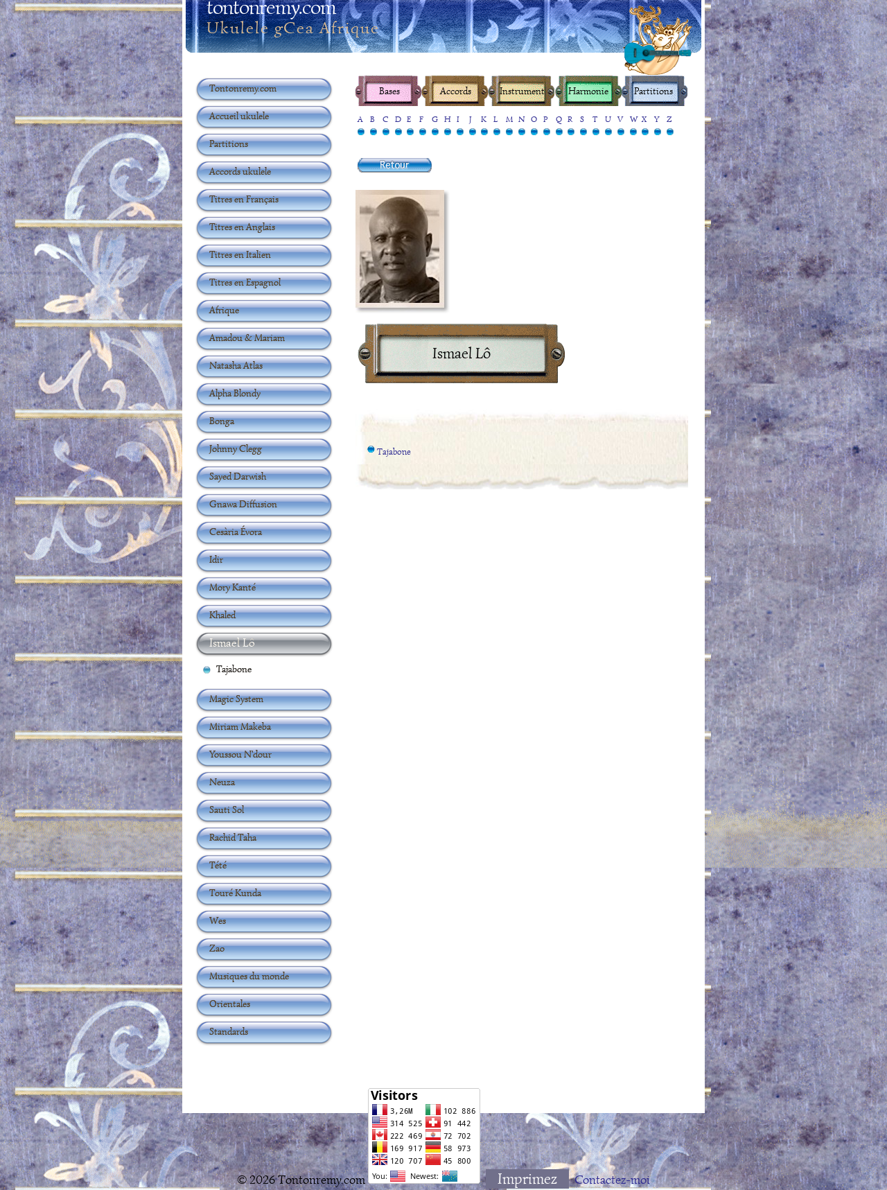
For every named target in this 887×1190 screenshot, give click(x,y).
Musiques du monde (249, 976)
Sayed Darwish (237, 476)
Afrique (224, 310)
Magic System (236, 698)
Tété (218, 865)
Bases (389, 91)
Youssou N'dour (240, 754)
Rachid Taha (232, 837)
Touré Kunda (235, 892)
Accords (455, 91)
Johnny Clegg (235, 448)
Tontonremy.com (242, 88)
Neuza (222, 782)
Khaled (222, 615)
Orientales (229, 1003)
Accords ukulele (240, 171)
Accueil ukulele (239, 116)
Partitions (653, 91)
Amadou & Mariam (247, 337)
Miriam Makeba (240, 726)
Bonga (221, 420)
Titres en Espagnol (245, 282)
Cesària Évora (235, 531)
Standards (228, 1031)
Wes (217, 920)
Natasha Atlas (236, 365)
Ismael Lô (232, 642)
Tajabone (394, 453)
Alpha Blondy (235, 393)
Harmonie (587, 91)
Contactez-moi (612, 1179)
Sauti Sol (226, 809)
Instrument (521, 91)
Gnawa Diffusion (243, 504)
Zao (217, 948)
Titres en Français (244, 199)
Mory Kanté (232, 587)
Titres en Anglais (242, 226)
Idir (216, 559)
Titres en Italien (240, 254)
